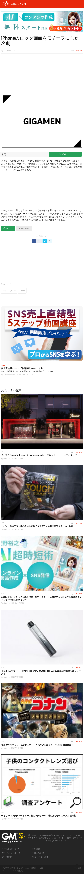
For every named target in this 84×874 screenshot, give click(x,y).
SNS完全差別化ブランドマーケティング (18, 374)
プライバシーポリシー (12, 853)
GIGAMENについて (10, 849)
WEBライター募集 (40, 857)
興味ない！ (24, 228)
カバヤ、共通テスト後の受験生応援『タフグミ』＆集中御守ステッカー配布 (37, 526)
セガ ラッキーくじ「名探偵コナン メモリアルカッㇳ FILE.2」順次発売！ (37, 744)
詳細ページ (65, 154)
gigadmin (6, 458)
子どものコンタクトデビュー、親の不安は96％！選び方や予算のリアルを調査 (38, 815)
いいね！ (8, 228)
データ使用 (7, 857)
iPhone (22, 291)
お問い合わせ (37, 853)
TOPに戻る (77, 867)
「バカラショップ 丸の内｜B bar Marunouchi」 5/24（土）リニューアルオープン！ (41, 455)
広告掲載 (35, 849)
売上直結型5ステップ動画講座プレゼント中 (22, 368)
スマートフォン (9, 291)
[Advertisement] (42, 74)
